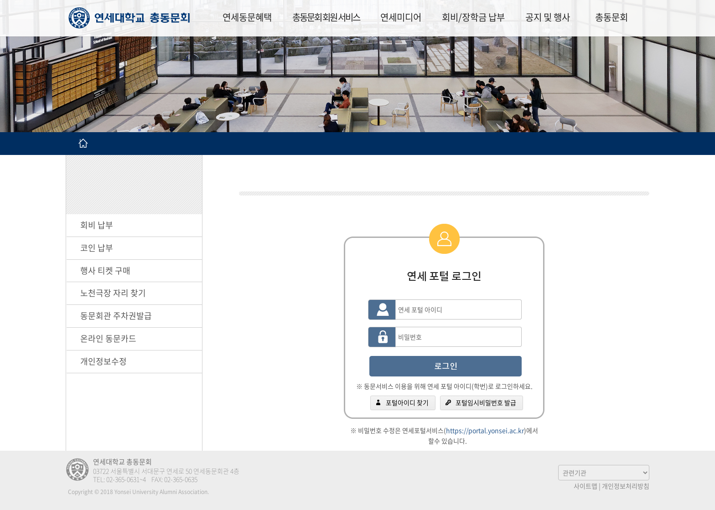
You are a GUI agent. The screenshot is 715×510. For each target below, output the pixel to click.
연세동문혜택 (247, 17)
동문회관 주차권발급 (116, 315)
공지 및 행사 (547, 17)
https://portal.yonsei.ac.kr (485, 430)
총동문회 (611, 17)
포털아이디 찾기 (407, 402)
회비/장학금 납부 (473, 17)
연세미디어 (400, 17)
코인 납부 (96, 248)
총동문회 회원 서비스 (326, 17)
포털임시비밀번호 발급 (486, 402)
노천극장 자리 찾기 (113, 293)
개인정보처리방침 (625, 485)
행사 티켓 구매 (105, 270)
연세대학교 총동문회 (129, 18)
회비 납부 (96, 225)
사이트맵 (585, 485)
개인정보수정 (103, 361)
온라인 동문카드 (108, 338)
